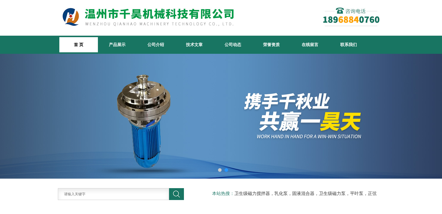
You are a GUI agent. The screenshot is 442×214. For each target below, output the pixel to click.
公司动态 (233, 44)
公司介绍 (155, 44)
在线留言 (310, 44)
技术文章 (194, 44)
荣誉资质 (271, 44)
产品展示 (117, 44)
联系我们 (348, 44)
